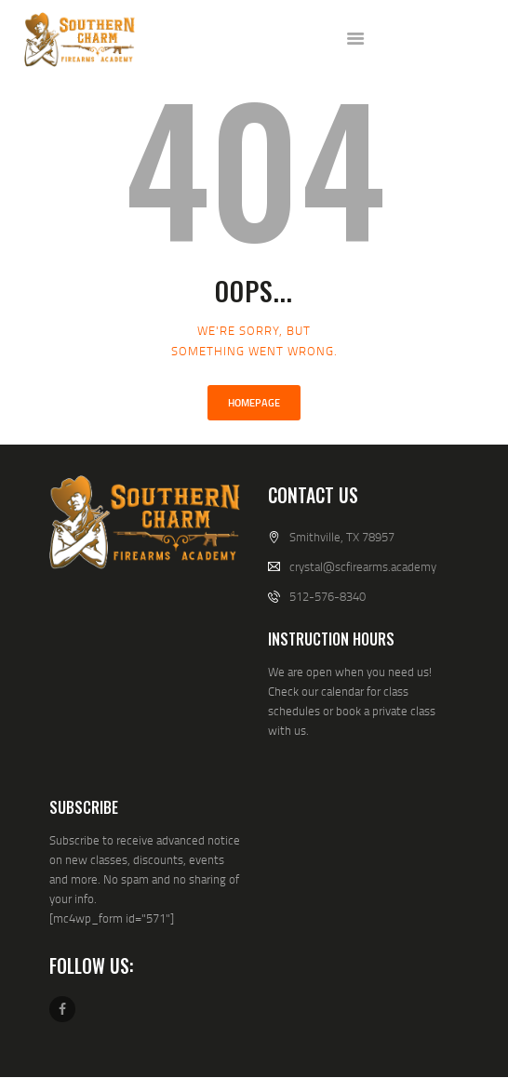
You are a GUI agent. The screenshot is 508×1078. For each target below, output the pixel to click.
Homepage (254, 402)
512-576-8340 (327, 596)
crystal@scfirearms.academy (362, 566)
